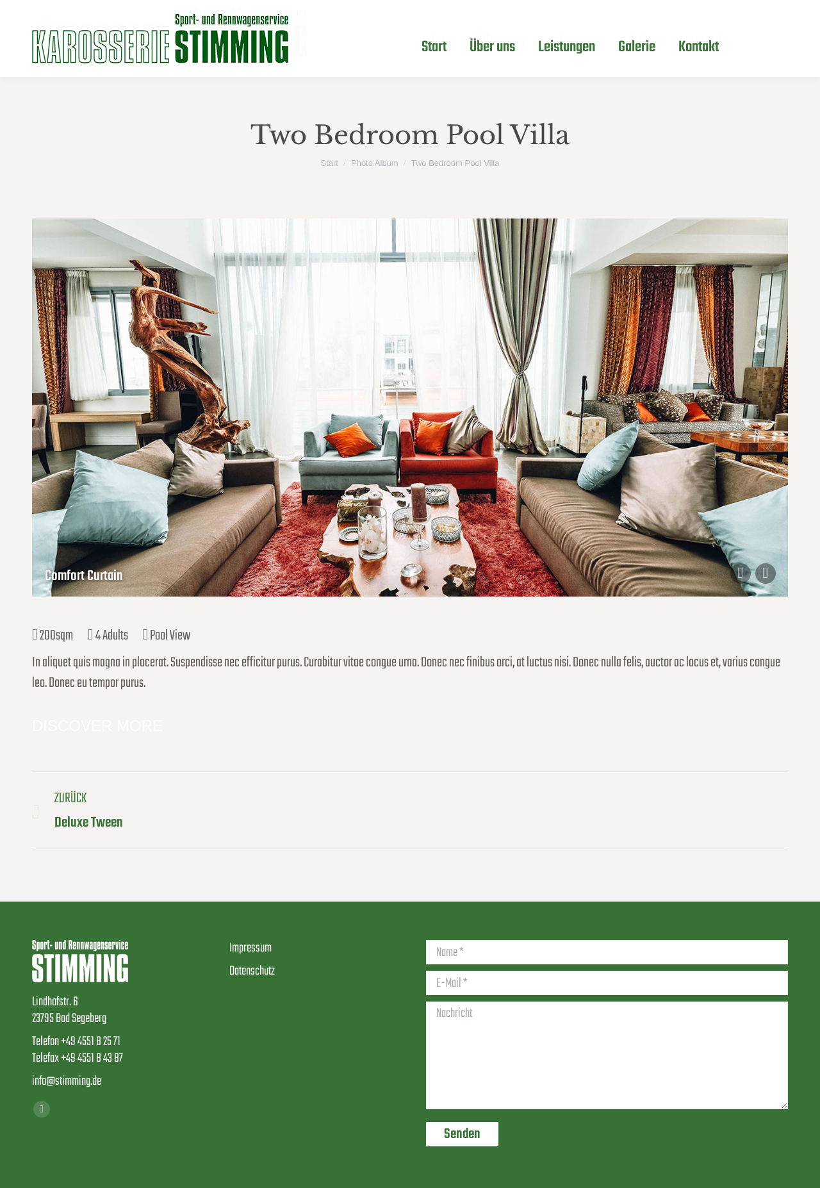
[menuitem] (444, 41)
